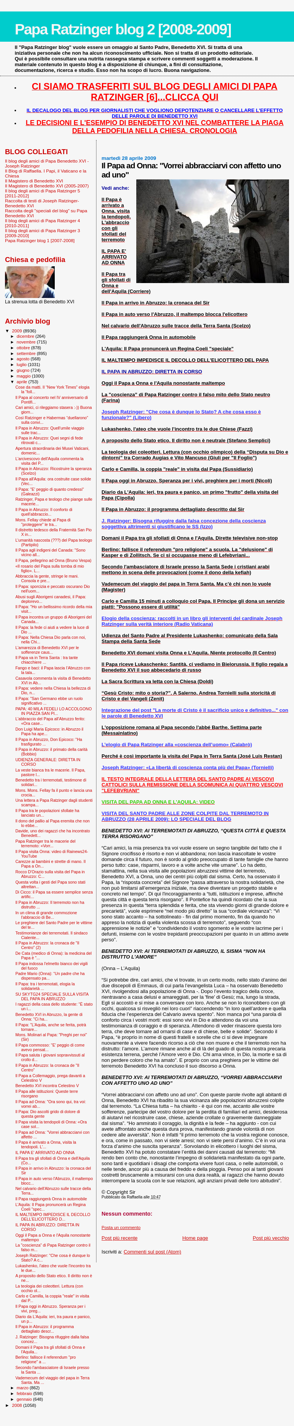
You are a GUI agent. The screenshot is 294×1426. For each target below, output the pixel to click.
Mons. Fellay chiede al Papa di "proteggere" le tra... (42, 522)
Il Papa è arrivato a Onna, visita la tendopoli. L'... (45, 1144)
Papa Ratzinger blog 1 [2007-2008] (40, 240)
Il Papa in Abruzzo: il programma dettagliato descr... (44, 1328)
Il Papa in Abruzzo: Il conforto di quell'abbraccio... (43, 511)
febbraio (25, 1393)
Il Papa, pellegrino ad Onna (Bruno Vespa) (53, 560)
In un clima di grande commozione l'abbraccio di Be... (46, 915)
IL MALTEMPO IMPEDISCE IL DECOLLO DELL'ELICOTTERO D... (52, 1216)
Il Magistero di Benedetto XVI (34, 180)
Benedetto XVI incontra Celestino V (47, 1085)
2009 (17, 330)
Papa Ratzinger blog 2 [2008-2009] (123, 29)
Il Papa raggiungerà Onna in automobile (51, 1198)
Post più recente (119, 1238)
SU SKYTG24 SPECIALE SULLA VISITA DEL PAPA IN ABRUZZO (51, 996)
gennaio (25, 1399)
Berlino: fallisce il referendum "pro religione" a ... (45, 1359)
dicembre (26, 336)
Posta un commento (120, 1227)
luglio (22, 364)
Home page (195, 1238)
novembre (27, 342)
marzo (23, 1387)
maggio (24, 376)
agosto (24, 358)
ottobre (24, 347)
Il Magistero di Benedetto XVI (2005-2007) (47, 185)
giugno (24, 370)
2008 (17, 1405)
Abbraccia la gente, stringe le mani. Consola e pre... (46, 578)
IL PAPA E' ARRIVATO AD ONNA (45, 1152)
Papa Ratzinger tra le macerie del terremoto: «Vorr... (45, 843)
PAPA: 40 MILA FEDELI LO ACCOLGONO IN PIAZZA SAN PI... (53, 711)
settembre (27, 353)
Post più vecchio (271, 1238)
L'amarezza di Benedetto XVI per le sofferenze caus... (47, 649)
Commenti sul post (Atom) (152, 1252)
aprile (22, 381)
